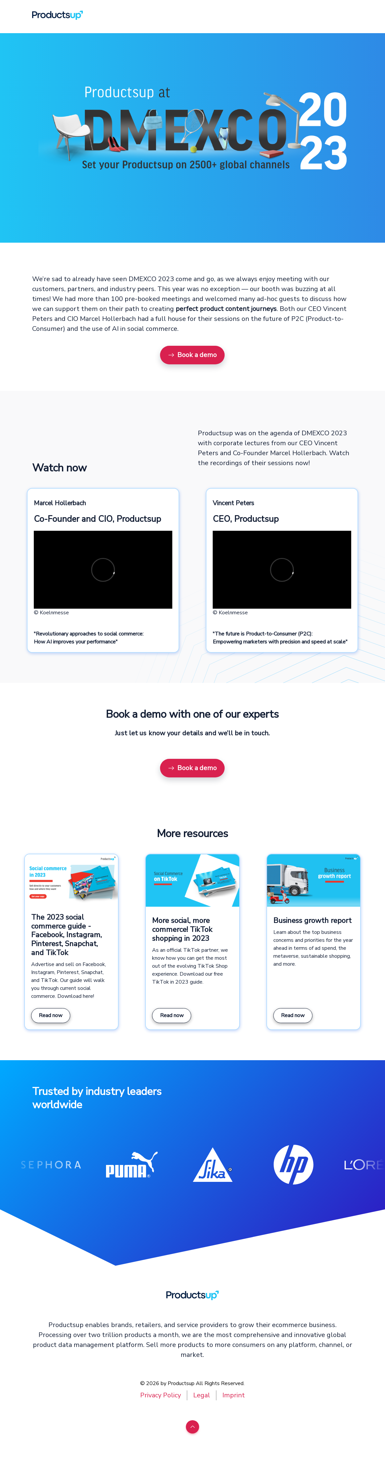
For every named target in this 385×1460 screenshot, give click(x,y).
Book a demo (192, 354)
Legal (201, 1395)
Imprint (233, 1395)
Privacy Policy (160, 1395)
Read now (50, 1015)
